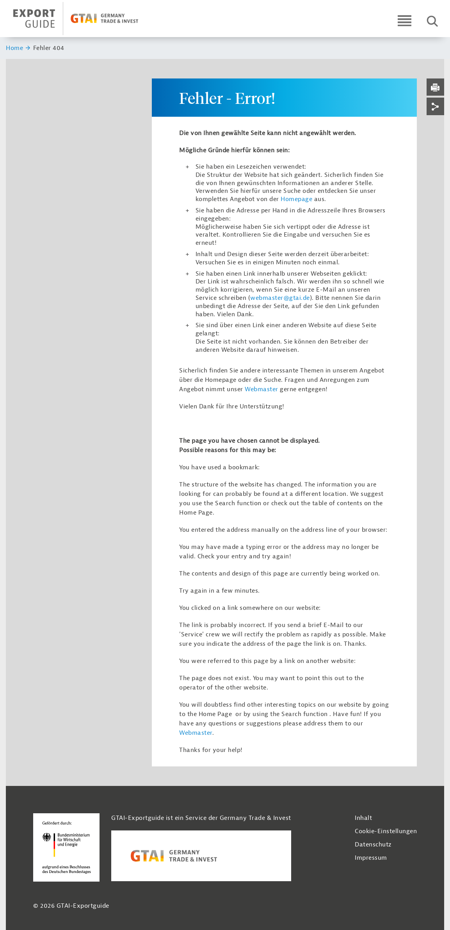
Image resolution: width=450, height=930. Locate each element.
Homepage (296, 199)
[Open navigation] (404, 20)
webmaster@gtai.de (280, 298)
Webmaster (261, 389)
